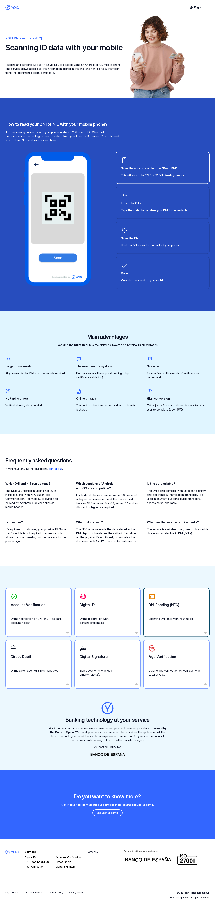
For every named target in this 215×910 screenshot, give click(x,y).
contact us (55, 468)
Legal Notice (11, 892)
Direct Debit (63, 862)
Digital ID (30, 857)
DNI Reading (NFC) (37, 862)
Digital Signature (65, 866)
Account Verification (68, 857)
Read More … (17, 591)
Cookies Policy (55, 892)
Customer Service (33, 892)
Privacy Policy (76, 892)
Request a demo (107, 812)
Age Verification (34, 866)
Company (92, 852)
